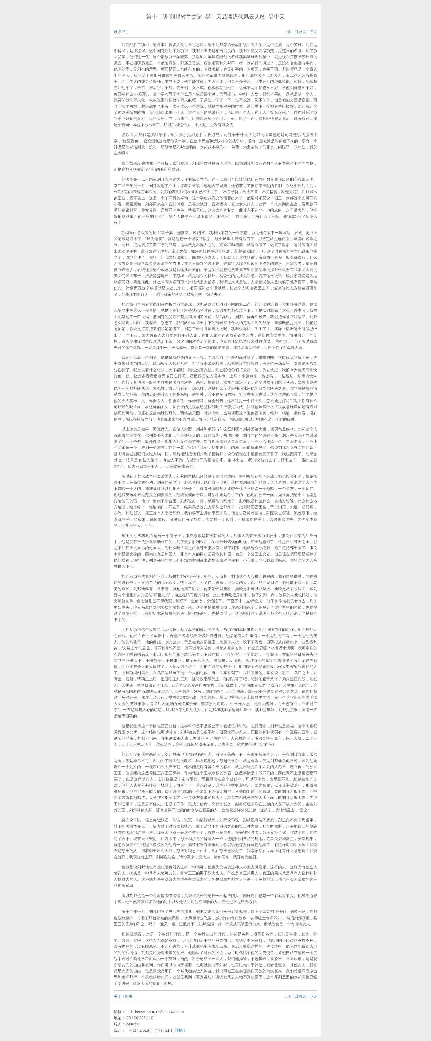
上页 (288, 31)
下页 (313, 31)
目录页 (300, 31)
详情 (179, 1030)
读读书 (119, 31)
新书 (128, 996)
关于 (117, 996)
